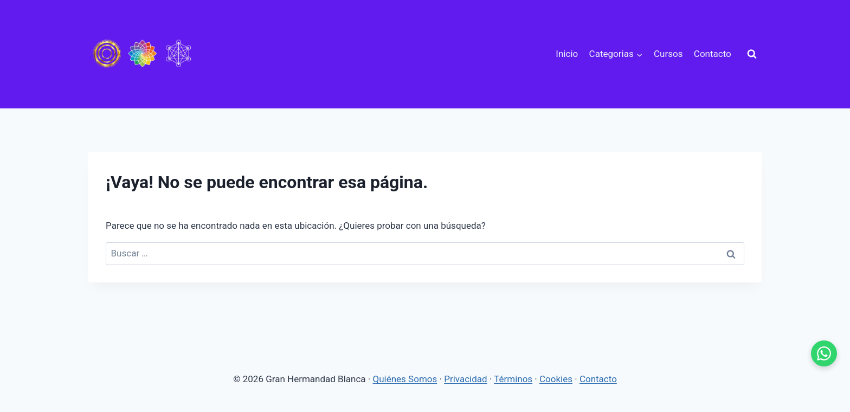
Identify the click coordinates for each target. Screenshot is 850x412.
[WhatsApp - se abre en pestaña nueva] (824, 353)
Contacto (712, 53)
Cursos (668, 53)
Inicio (567, 53)
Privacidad (465, 379)
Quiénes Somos (405, 379)
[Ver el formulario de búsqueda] (752, 54)
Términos (513, 379)
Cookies (555, 379)
